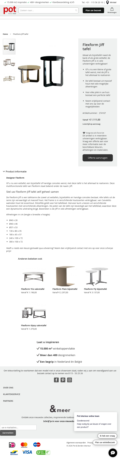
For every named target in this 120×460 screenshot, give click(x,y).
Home (5, 34)
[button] (21, 70)
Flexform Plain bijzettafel (64, 289)
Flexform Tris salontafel (32, 289)
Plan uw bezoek (93, 10)
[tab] (60, 171)
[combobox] (48, 10)
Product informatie (16, 171)
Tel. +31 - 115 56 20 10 (92, 2)
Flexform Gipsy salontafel (33, 325)
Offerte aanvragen (98, 157)
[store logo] (10, 10)
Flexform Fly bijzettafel (95, 289)
